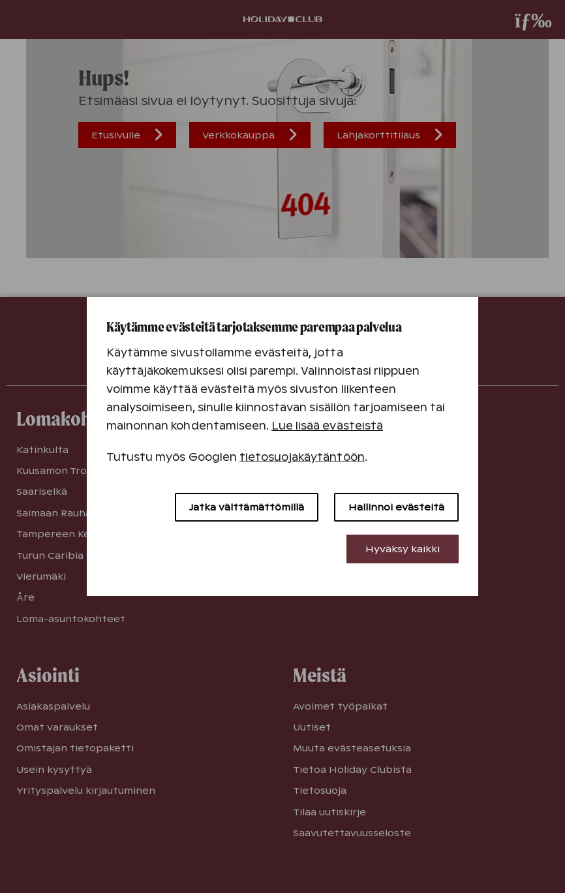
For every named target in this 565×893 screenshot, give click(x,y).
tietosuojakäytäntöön (302, 457)
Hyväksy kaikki (402, 549)
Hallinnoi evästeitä (396, 507)
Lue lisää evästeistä (327, 426)
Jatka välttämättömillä (246, 507)
